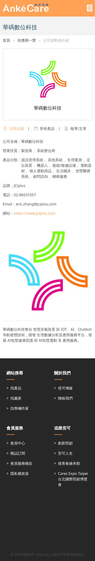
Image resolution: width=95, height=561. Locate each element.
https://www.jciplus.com (34, 213)
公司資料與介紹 (56, 40)
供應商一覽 (26, 40)
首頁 (6, 40)
